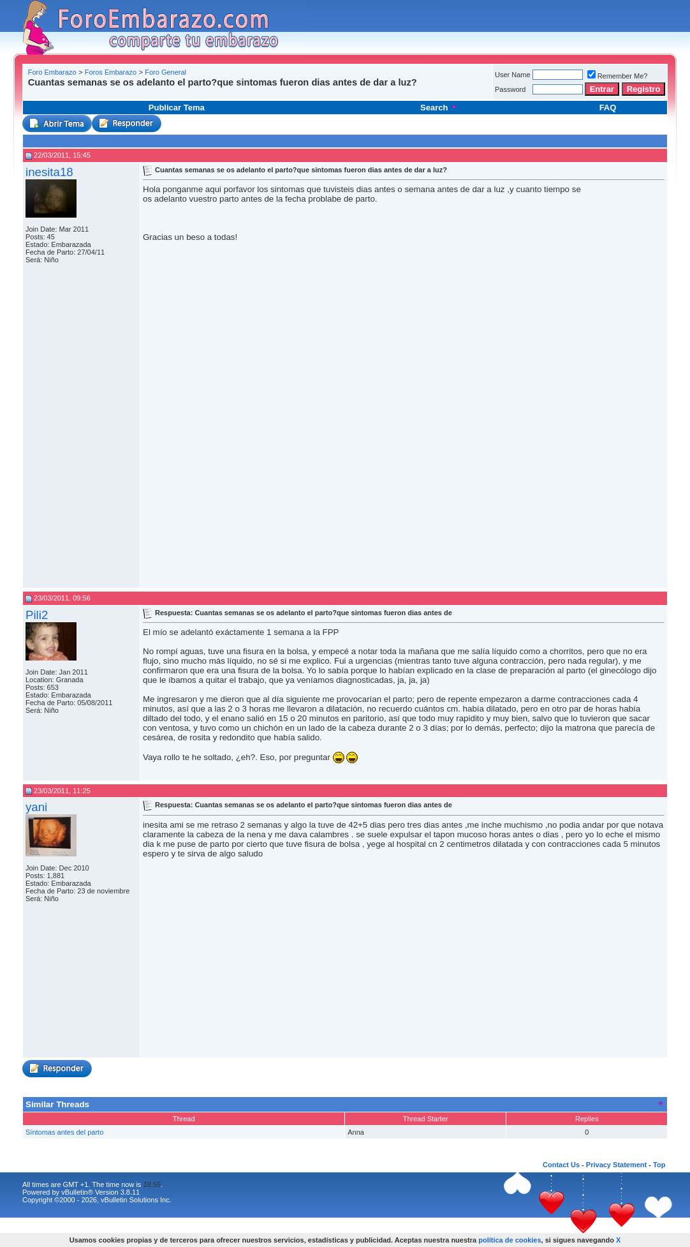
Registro (644, 89)
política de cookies (509, 1240)
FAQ (608, 107)
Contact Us (561, 1165)
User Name (513, 74)
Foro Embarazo (52, 72)
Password (510, 89)
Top (659, 1165)
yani (36, 807)
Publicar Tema (177, 107)
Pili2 (37, 615)
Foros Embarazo (110, 72)
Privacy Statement (616, 1165)
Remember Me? (617, 76)
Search (439, 107)
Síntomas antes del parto (64, 1132)
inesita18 (49, 172)
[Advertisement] (258, 92)
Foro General (165, 72)
